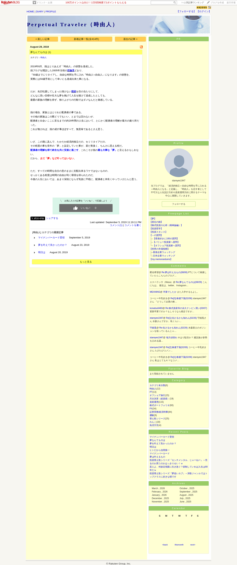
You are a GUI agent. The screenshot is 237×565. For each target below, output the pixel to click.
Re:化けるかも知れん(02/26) (173, 327)
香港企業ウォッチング (164, 252)
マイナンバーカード (160, 453)
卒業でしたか (170, 292)
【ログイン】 (204, 11)
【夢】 (153, 218)
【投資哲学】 (156, 228)
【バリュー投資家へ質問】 (166, 242)
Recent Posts (178, 432)
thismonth (179, 545)
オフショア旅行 (157, 395)
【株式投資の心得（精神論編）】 (166, 225)
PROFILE (51, 11)
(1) (49, 52)
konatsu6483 (156, 308)
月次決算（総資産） (160, 398)
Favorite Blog (178, 368)
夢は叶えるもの (157, 457)
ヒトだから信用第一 (160, 450)
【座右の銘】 (156, 222)
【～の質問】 (156, 235)
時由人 (44, 57)
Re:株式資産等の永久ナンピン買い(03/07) (186, 308)
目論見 (70, 70)
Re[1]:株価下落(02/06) (182, 357)
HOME (30, 11)
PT (151, 392)
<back (165, 545)
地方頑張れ (172, 337)
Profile (178, 143)
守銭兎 (153, 327)
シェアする (52, 218)
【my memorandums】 (161, 259)
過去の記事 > (130, 39)
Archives (178, 483)
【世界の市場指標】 (160, 249)
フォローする (178, 204)
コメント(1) (116, 225)
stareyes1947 (156, 318)
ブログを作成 (217, 2)
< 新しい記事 (43, 39)
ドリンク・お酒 (44, 2)
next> (192, 545)
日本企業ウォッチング (164, 255)
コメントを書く (132, 225)
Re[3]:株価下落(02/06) (182, 298)
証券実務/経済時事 (159, 412)
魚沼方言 (154, 425)
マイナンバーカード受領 (51, 237)
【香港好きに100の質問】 (166, 238)
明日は (41, 252)
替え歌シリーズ (157, 418)
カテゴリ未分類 (157, 385)
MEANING (155, 292)
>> (192, 2)
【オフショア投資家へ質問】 (167, 245)
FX (151, 408)
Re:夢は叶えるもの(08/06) (175, 272)
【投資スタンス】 (158, 232)
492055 (202, 7)
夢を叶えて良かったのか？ (52, 245)
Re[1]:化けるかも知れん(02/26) (181, 318)
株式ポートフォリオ (160, 405)
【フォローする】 (186, 11)
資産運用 (154, 402)
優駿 (152, 415)
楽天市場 (231, 2)
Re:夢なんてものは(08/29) (189, 282)
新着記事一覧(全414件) (86, 39)
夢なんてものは (38, 52)
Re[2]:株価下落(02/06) (177, 347)
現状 (73, 91)
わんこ (153, 422)
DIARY (40, 11)
